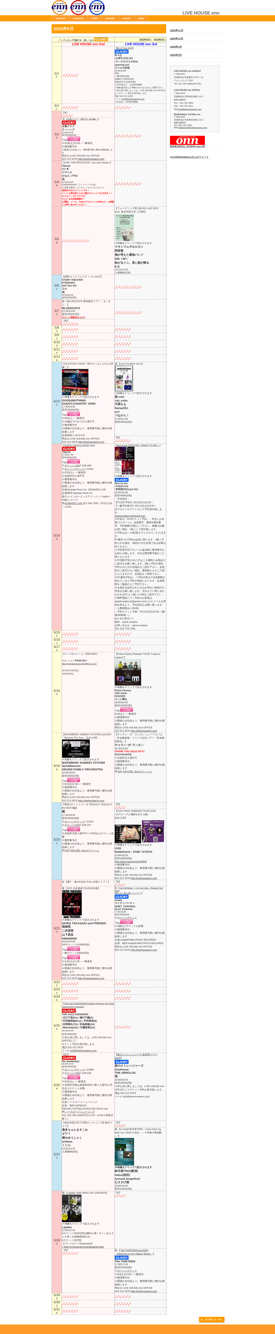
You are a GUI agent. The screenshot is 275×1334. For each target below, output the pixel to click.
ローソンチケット (74, 469)
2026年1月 (176, 46)
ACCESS (127, 19)
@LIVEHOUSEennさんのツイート (189, 157)
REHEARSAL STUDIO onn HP (187, 145)
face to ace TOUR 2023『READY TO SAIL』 (138, 445)
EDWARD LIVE (74, 503)
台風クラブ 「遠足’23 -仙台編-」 (82, 119)
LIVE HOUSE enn (95, 9)
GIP (120, 771)
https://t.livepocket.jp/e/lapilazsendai (83, 1246)
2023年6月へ (160, 39)
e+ (66, 139)
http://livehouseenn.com (91, 159)
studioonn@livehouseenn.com (193, 127)
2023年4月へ (145, 39)
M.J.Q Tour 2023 (125, 48)
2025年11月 (176, 30)
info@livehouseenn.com (133, 99)
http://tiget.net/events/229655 (131, 861)
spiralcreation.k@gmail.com (130, 515)
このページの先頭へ (212, 1320)
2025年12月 (176, 38)
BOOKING (110, 19)
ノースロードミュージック (80, 1111)
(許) (66, 1054)
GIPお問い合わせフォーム (137, 771)
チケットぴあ (72, 465)
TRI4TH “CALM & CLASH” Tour (79, 445)
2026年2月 (176, 55)
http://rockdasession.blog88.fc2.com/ (79, 664)
